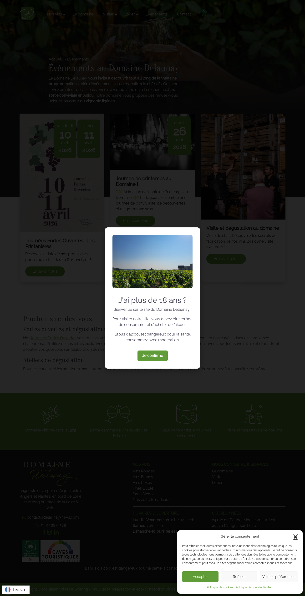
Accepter (200, 577)
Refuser (239, 577)
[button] (295, 536)
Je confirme (152, 355)
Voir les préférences (278, 577)
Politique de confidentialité (253, 587)
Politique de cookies (220, 587)
